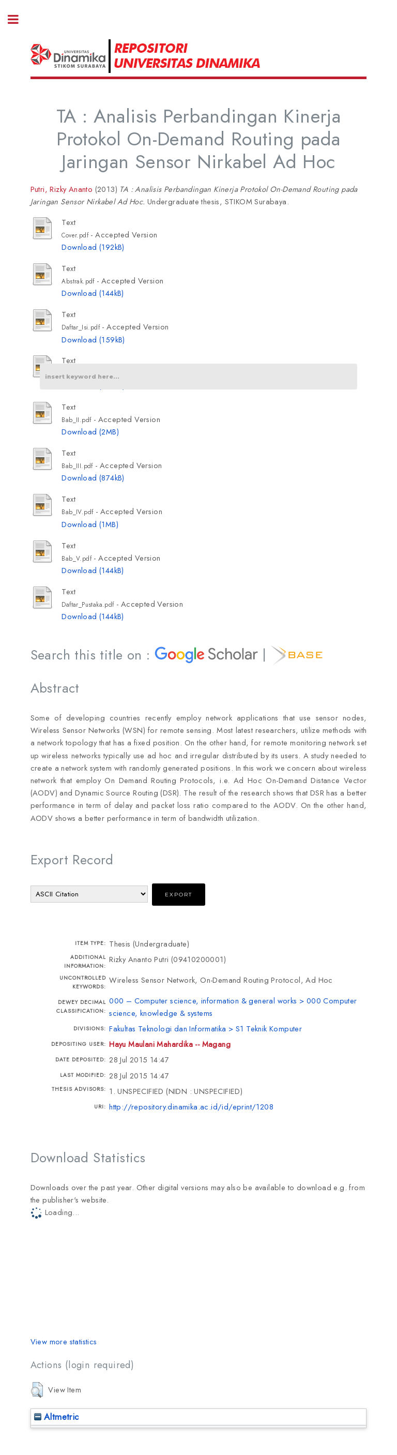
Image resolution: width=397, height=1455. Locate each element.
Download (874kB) (93, 477)
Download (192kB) (93, 247)
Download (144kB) (93, 293)
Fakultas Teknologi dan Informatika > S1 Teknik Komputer (205, 1028)
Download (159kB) (93, 339)
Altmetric (56, 1417)
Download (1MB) (90, 524)
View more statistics (63, 1341)
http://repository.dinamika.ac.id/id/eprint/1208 (191, 1106)
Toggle (18, 19)
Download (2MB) (90, 431)
